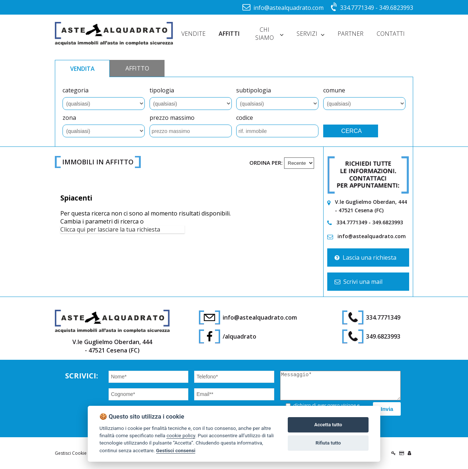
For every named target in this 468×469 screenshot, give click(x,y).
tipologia (162, 90)
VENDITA (82, 69)
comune (334, 90)
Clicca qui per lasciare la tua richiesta (110, 229)
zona (69, 118)
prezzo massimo (172, 118)
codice (244, 118)
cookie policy (180, 435)
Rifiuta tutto (328, 443)
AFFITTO (137, 68)
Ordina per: (266, 162)
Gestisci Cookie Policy (77, 453)
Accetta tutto (328, 424)
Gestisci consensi (175, 450)
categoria (75, 90)
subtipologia (253, 90)
